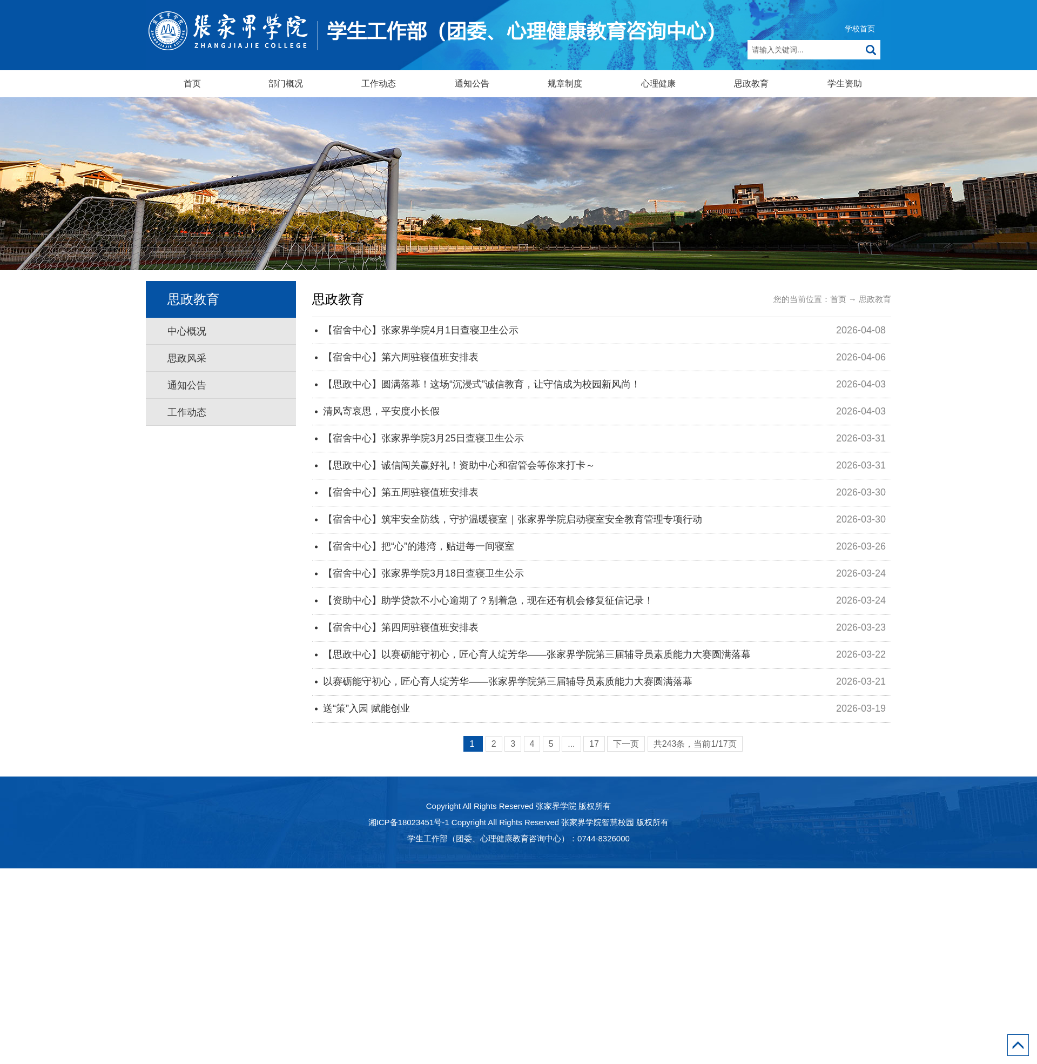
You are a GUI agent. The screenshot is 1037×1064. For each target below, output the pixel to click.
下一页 (626, 743)
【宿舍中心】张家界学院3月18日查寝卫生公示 (423, 573)
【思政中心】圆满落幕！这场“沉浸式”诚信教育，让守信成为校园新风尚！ (482, 384)
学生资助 (844, 83)
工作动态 (378, 83)
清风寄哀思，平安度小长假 (381, 411)
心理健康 (658, 83)
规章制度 (565, 83)
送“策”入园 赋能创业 (366, 708)
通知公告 (472, 83)
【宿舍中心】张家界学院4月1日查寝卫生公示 (420, 330)
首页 (192, 83)
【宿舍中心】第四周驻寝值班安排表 (401, 627)
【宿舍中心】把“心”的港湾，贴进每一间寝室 (418, 546)
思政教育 (751, 83)
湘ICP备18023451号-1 (408, 822)
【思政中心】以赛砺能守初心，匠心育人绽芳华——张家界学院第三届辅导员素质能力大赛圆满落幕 (537, 654)
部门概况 (285, 83)
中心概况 (186, 331)
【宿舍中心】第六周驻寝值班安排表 (401, 357)
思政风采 (186, 358)
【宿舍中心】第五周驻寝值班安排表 (401, 492)
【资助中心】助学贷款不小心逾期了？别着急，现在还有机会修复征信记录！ (488, 600)
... (571, 743)
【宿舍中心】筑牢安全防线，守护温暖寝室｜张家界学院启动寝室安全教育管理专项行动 (512, 519)
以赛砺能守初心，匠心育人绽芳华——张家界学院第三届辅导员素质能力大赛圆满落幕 (507, 681)
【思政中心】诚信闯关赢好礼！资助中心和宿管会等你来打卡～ (459, 465)
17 (594, 743)
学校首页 (860, 28)
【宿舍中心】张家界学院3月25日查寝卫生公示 (423, 438)
